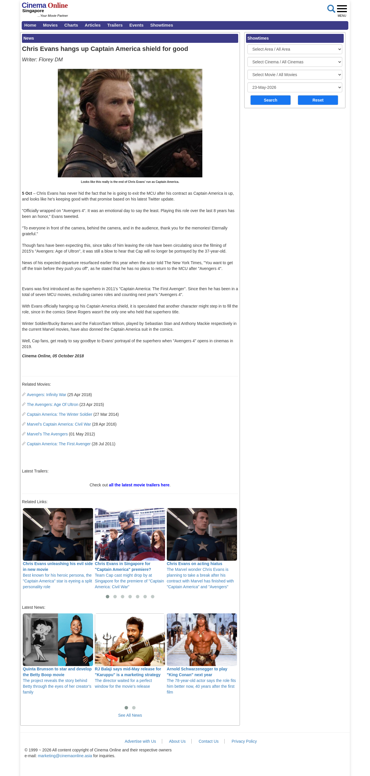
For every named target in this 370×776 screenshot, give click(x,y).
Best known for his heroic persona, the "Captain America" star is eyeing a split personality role (58, 548)
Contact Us (209, 741)
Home (30, 25)
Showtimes (161, 25)
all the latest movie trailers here (139, 485)
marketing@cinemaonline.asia (65, 755)
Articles (93, 25)
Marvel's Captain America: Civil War (59, 424)
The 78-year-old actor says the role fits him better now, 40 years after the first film (202, 653)
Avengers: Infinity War (46, 394)
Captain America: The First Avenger (58, 444)
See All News (130, 715)
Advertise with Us (140, 741)
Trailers (115, 25)
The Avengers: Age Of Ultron (52, 404)
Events (136, 25)
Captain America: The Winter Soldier (59, 414)
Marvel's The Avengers (47, 434)
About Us (177, 741)
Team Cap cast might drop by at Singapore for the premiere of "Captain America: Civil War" (130, 548)
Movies (50, 25)
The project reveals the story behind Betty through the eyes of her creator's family (58, 653)
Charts (71, 25)
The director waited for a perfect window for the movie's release (130, 651)
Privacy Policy (244, 741)
